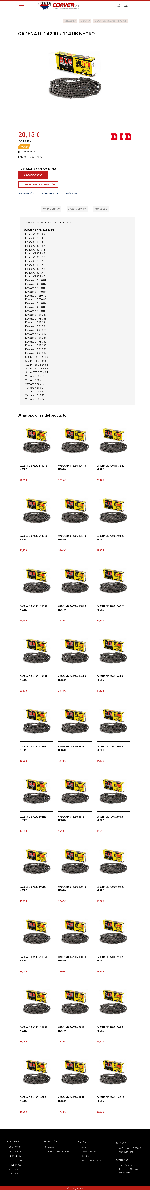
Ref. (20, 152)
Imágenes (96, 209)
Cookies (85, 1156)
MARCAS (13, 1169)
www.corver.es (125, 1173)
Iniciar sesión (127, 5)
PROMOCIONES (16, 1160)
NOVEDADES (15, 1165)
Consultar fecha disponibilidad (39, 168)
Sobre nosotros (88, 1152)
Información (55, 209)
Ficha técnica (77, 209)
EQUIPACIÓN (15, 1147)
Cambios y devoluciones (56, 1151)
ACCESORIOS (15, 1151)
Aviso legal (86, 1147)
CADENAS (85, 21)
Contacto (49, 1147)
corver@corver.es (132, 1169)
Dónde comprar (33, 174)
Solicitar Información (38, 184)
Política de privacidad (91, 1161)
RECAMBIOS (70, 21)
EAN (20, 157)
